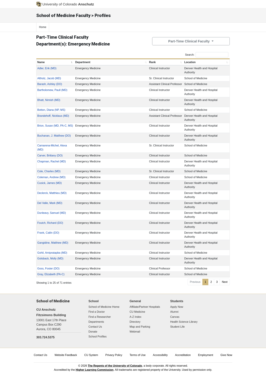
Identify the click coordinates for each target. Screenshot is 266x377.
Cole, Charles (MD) (49, 171)
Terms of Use (138, 355)
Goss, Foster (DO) (48, 268)
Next (224, 281)
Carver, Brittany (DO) (50, 155)
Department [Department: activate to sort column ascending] (82, 62)
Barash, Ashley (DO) (49, 84)
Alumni (174, 311)
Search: (206, 54)
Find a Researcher (100, 316)
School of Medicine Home (104, 306)
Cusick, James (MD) (49, 183)
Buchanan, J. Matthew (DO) (54, 135)
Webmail (135, 331)
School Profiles (98, 336)
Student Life (177, 326)
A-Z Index (135, 316)
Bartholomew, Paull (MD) (52, 90)
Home (42, 27)
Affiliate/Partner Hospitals (145, 306)
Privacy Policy (113, 355)
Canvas (174, 316)
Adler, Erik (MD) (46, 68)
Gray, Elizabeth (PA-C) (50, 274)
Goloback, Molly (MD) (50, 258)
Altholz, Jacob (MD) (49, 78)
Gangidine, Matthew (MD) (52, 242)
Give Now (226, 355)
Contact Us (95, 326)
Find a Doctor (97, 311)
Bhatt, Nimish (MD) (48, 100)
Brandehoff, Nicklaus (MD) (53, 115)
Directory (135, 321)
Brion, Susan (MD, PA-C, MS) (55, 125)
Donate (93, 331)
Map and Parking (140, 326)
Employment (205, 355)
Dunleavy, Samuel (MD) (51, 212)
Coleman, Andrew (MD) (51, 177)
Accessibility (160, 355)
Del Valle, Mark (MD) (49, 203)
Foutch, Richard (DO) (50, 222)
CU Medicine (137, 311)
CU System (91, 355)
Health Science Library (183, 321)
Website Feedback (65, 355)
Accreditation (183, 355)
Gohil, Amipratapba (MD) (52, 252)
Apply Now (176, 306)
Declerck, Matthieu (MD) (51, 193)
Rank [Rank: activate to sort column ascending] (152, 62)
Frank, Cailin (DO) (48, 232)
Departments (96, 321)
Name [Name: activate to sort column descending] (41, 62)
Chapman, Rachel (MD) (51, 161)
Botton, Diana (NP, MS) (51, 109)
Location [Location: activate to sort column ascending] (190, 62)
